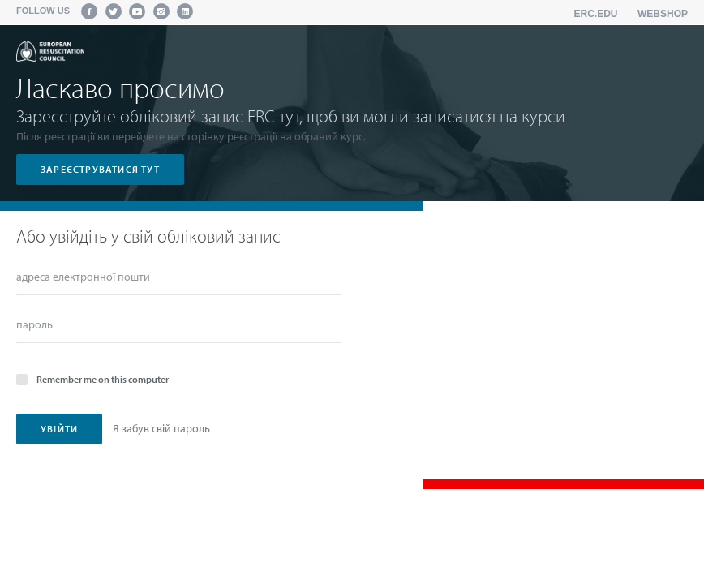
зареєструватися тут (100, 169)
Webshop (662, 13)
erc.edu (596, 13)
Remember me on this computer (92, 378)
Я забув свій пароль (161, 428)
